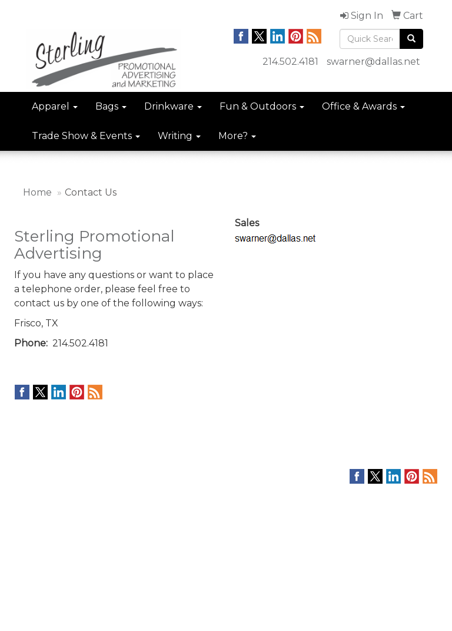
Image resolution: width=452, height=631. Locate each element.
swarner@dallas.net (373, 61)
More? (237, 135)
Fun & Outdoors (262, 106)
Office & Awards (363, 106)
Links (97, 505)
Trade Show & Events (86, 135)
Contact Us (35, 522)
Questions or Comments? (74, 559)
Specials (30, 538)
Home (37, 192)
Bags (111, 106)
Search (101, 489)
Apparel (55, 106)
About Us (31, 505)
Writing (179, 135)
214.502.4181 (290, 61)
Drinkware (173, 106)
